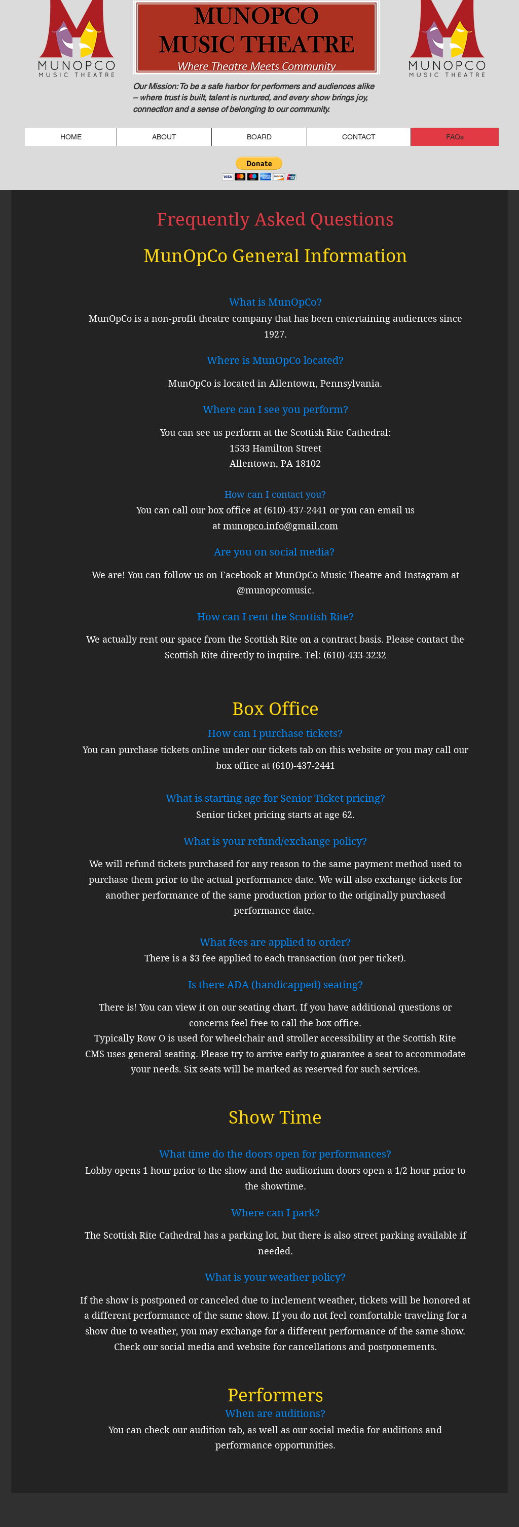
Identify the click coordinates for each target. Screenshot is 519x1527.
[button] (259, 168)
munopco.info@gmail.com (280, 525)
